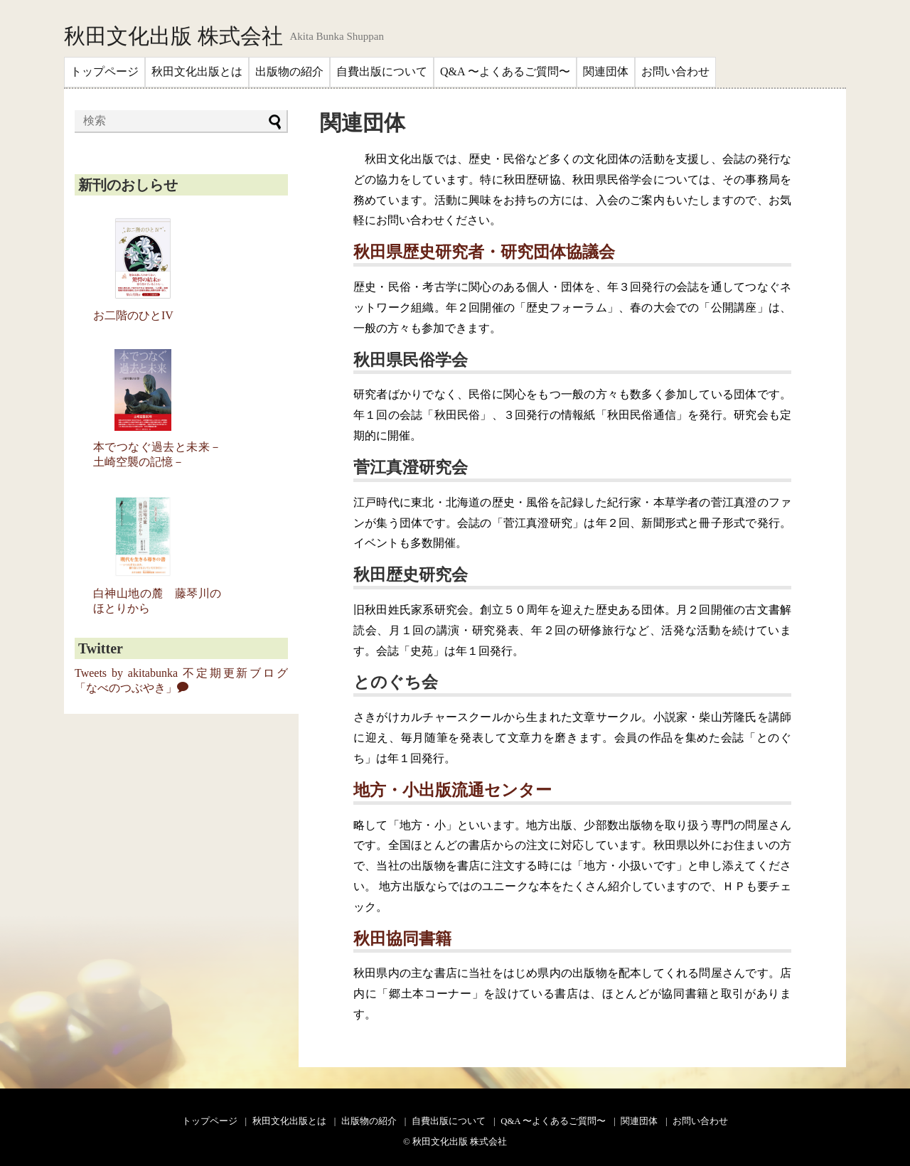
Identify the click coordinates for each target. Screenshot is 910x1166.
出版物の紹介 (289, 71)
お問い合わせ (675, 71)
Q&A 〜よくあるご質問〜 (505, 71)
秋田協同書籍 (402, 939)
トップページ (104, 71)
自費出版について (381, 71)
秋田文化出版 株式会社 (173, 36)
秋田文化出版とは (196, 71)
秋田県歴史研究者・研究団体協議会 (484, 252)
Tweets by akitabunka (126, 673)
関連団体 (605, 71)
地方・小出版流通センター (452, 790)
